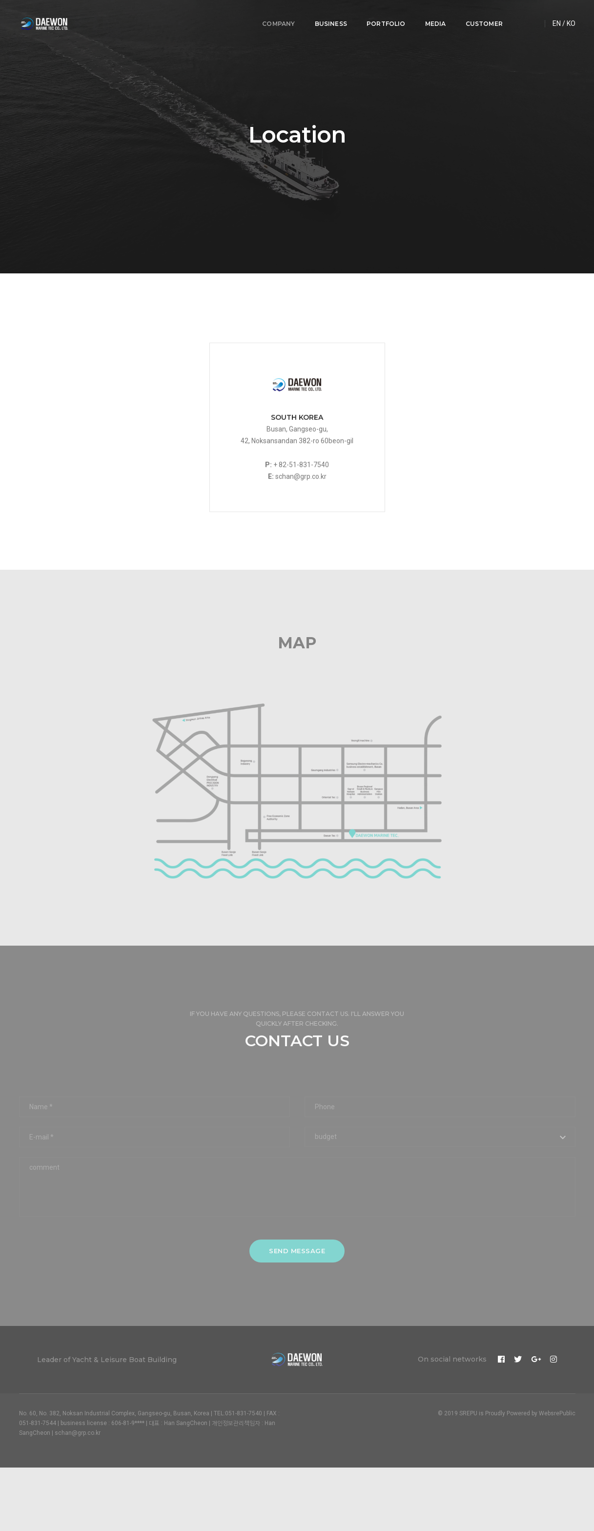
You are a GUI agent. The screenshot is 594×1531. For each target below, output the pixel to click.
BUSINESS (327, 17)
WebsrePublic (557, 1413)
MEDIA (431, 17)
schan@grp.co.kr (301, 499)
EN (557, 17)
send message (297, 1251)
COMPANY (275, 17)
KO (571, 17)
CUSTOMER (480, 17)
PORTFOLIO (382, 17)
